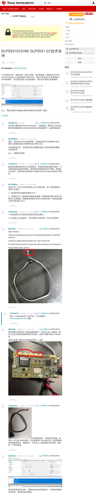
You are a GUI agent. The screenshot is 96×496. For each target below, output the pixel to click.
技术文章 (30, 9)
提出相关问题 (76, 15)
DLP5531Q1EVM (75, 53)
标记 (79, 58)
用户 (93, 2)
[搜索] (59, 3)
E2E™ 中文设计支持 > (10, 9)
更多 (33, 17)
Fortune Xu (13, 123)
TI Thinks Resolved (74, 23)
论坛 (22, 9)
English (56, 9)
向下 (16, 133)
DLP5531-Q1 (74, 49)
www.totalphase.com (18, 318)
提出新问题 (88, 14)
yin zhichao (11, 63)
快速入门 (47, 9)
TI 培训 (38, 9)
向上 (9, 133)
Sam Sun (12, 229)
